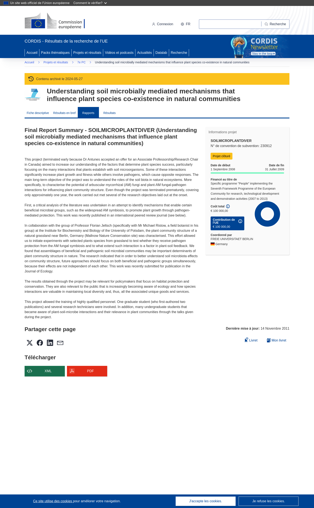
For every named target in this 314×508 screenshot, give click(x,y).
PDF (90, 371)
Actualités (144, 52)
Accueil (32, 52)
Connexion (162, 24)
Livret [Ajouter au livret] (251, 339)
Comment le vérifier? (90, 3)
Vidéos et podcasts (119, 52)
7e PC (81, 62)
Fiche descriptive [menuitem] (38, 113)
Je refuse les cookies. (268, 501)
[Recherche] (275, 24)
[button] (185, 24)
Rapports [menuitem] (88, 113)
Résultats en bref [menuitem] (64, 113)
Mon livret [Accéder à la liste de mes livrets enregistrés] (276, 340)
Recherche (179, 52)
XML (48, 371)
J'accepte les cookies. (205, 501)
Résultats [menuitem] (109, 113)
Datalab (161, 52)
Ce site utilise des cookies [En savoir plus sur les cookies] (53, 501)
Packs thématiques (55, 52)
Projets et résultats (87, 52)
